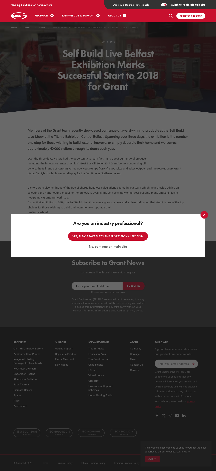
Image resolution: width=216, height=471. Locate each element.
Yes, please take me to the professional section (108, 236)
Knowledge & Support (78, 15)
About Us (114, 15)
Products (42, 15)
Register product (191, 15)
